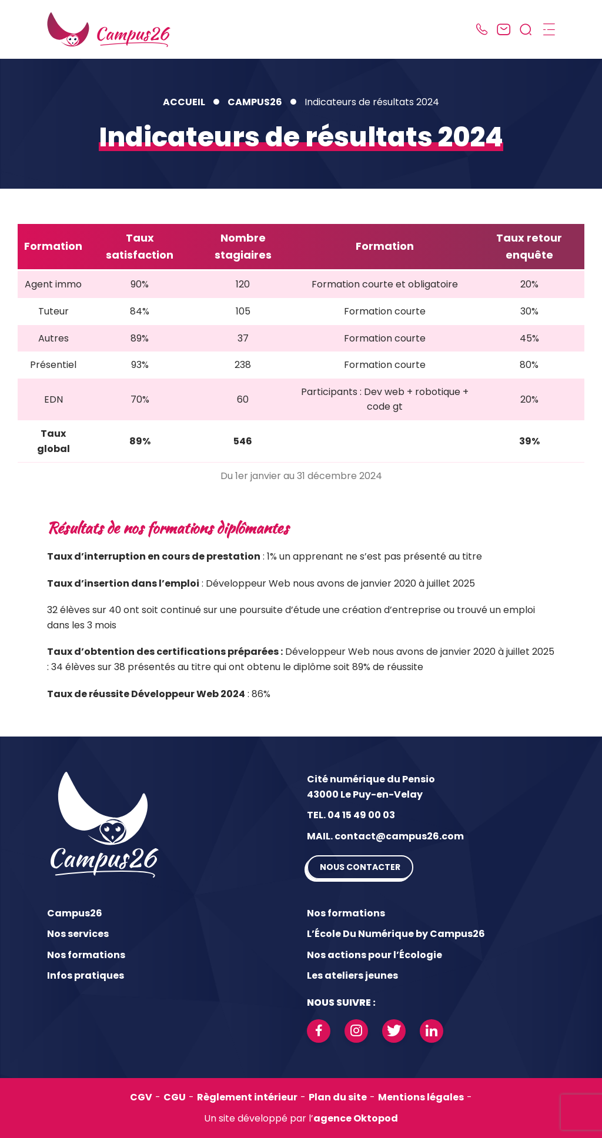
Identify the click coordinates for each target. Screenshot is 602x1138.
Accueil (184, 102)
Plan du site (338, 1097)
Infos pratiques (85, 975)
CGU (174, 1097)
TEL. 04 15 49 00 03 (351, 815)
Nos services (78, 933)
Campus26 (255, 102)
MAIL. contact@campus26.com (385, 836)
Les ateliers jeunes (352, 975)
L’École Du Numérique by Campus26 (396, 933)
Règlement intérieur (247, 1097)
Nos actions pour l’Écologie (374, 955)
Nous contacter (360, 867)
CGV (141, 1097)
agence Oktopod (355, 1118)
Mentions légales (421, 1097)
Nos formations (86, 955)
